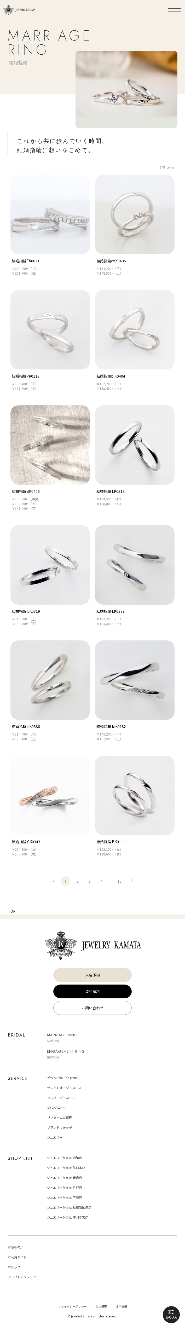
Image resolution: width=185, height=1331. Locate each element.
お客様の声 (16, 1247)
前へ (54, 881)
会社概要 (101, 1306)
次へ (131, 881)
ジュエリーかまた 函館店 (64, 1157)
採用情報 (121, 1306)
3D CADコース (57, 1107)
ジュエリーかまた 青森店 (64, 1177)
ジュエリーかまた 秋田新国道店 (69, 1207)
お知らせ (14, 1266)
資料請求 (92, 991)
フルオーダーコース (61, 1097)
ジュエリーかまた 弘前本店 (66, 1167)
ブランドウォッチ (59, 1127)
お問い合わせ (92, 1007)
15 (119, 880)
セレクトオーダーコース (64, 1087)
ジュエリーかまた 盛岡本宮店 (67, 1217)
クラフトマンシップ (22, 1276)
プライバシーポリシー (72, 1306)
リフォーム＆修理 (59, 1117)
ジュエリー (54, 1137)
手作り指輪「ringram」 (63, 1077)
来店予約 (92, 974)
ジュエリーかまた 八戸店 (64, 1187)
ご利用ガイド (17, 1256)
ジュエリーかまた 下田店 (64, 1197)
